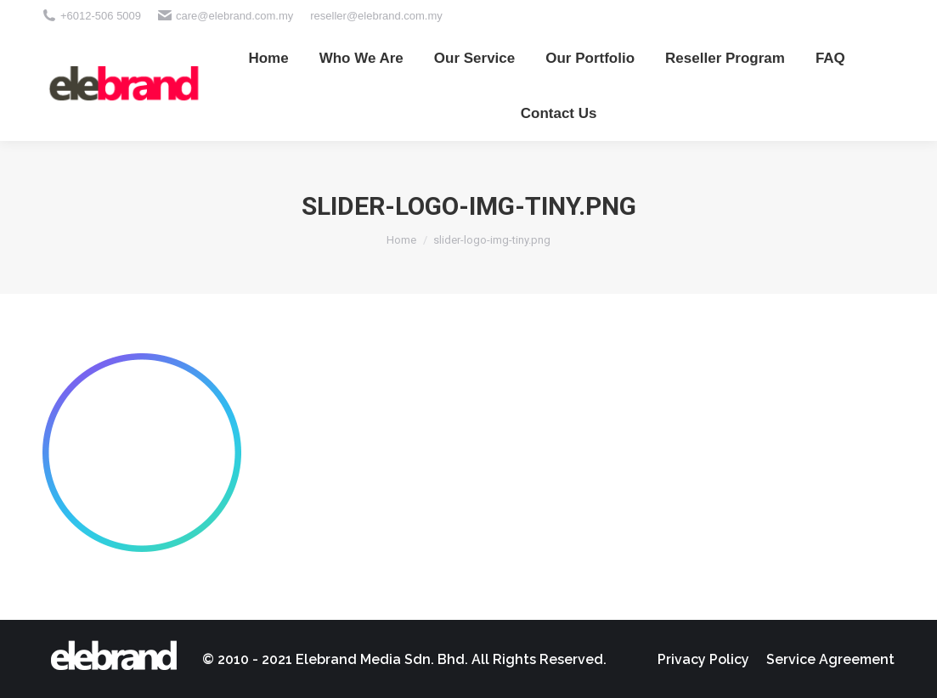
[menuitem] (268, 58)
